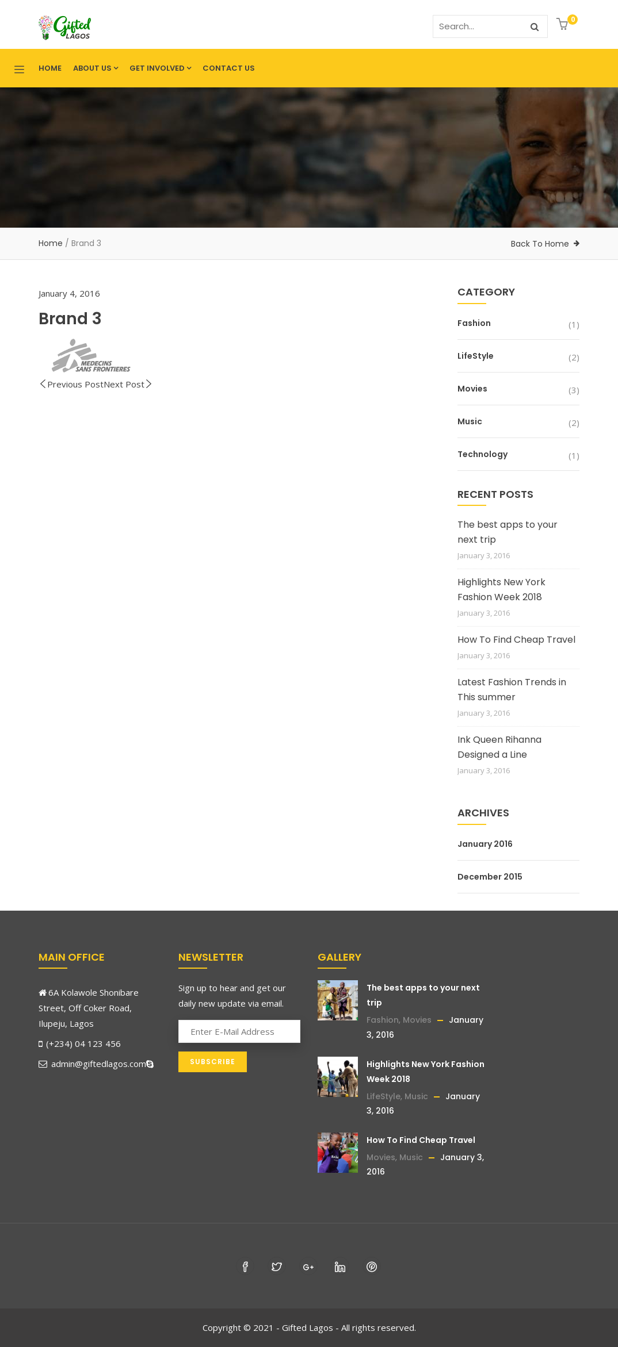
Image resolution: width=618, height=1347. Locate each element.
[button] (563, 25)
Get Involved (160, 68)
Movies (472, 388)
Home (50, 68)
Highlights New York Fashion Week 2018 (501, 589)
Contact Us (229, 68)
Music (469, 421)
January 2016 (485, 844)
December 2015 (489, 876)
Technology (482, 454)
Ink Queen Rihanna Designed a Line (499, 747)
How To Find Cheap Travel (516, 639)
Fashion (474, 323)
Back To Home (540, 244)
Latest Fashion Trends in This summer (511, 690)
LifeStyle (475, 356)
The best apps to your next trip (507, 532)
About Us (95, 68)
